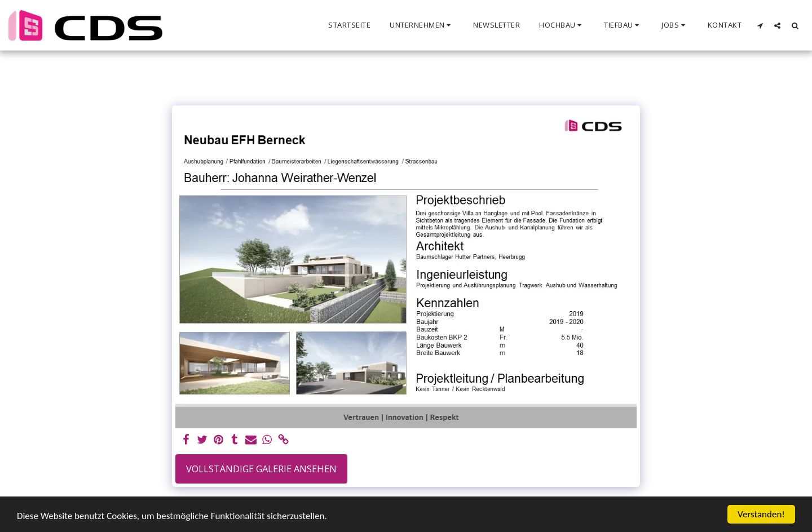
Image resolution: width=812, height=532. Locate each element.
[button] (422, 25)
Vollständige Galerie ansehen (261, 468)
